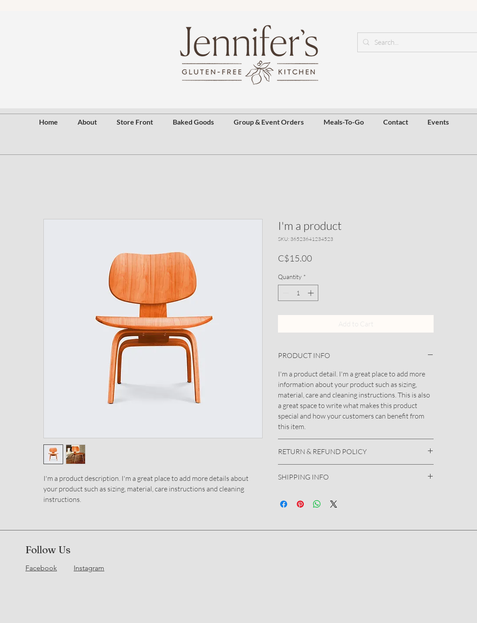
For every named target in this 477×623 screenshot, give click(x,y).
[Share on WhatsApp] (317, 504)
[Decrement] (284, 293)
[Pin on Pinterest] (300, 504)
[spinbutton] (298, 293)
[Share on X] (333, 504)
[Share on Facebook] (283, 504)
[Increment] (311, 293)
